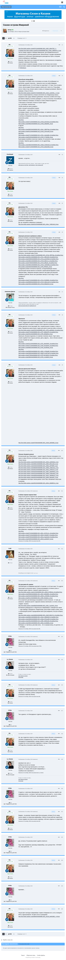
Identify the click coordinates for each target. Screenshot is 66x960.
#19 (62, 759)
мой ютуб (27, 305)
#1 (62, 44)
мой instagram (32, 165)
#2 (62, 75)
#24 (62, 885)
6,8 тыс (10, 673)
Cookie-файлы (41, 955)
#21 (62, 811)
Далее (10, 38)
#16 (62, 684)
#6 (62, 232)
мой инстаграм (21, 305)
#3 (62, 154)
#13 (62, 580)
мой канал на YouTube (23, 165)
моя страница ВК (39, 165)
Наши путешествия (23, 31)
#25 (62, 908)
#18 (62, 733)
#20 (62, 788)
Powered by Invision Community (33, 957)
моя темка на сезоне (23, 675)
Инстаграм (20, 677)
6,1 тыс (10, 305)
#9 (62, 364)
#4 (62, 177)
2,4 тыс (10, 61)
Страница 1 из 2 (21, 38)
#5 (62, 203)
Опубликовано (25, 44)
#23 (62, 860)
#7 (62, 291)
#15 (62, 659)
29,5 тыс (10, 168)
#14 (62, 636)
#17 (62, 710)
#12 (62, 548)
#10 (62, 450)
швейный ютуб (33, 305)
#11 (62, 490)
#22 (62, 837)
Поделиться (46, 30)
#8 (62, 314)
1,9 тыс (10, 562)
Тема (23, 955)
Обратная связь (30, 955)
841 (10, 650)
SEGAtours (23, 68)
